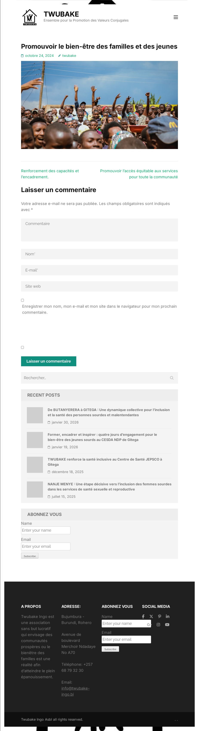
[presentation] (53, 331)
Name (26, 523)
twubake (69, 55)
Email (26, 539)
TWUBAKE (61, 14)
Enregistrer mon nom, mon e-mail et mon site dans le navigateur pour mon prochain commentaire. (99, 309)
